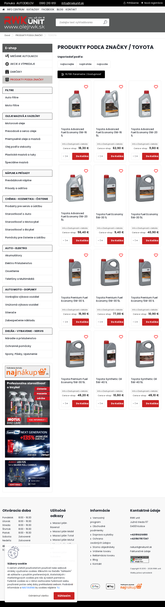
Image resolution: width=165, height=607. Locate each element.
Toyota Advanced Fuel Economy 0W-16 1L (74, 132)
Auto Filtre (11, 97)
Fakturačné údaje (140, 551)
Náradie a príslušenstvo (20, 338)
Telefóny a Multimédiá (19, 279)
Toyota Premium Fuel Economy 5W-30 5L (74, 380)
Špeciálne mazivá (16, 162)
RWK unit (135, 517)
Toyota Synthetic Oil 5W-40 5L (144, 380)
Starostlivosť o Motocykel (22, 222)
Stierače (10, 312)
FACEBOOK (48, 9)
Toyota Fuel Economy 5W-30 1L (109, 216)
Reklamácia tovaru (104, 555)
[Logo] (24, 22)
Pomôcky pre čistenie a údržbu (25, 237)
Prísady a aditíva (16, 188)
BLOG (60, 9)
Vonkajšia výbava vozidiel (22, 297)
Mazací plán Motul (63, 539)
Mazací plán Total (63, 535)
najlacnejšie (67, 64)
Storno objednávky (104, 547)
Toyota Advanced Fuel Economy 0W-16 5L (109, 132)
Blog (95, 559)
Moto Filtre (12, 105)
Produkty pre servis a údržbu (23, 206)
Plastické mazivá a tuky (20, 155)
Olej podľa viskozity (18, 147)
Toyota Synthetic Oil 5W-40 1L (109, 380)
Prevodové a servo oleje (20, 131)
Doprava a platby (103, 534)
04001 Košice (137, 526)
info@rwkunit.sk (73, 3)
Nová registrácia (153, 3)
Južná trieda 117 (139, 522)
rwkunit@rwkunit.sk (141, 547)
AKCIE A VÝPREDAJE (20, 64)
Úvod (7, 35)
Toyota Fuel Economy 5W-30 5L (144, 216)
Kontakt (97, 563)
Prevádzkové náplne (18, 180)
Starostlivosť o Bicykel (19, 229)
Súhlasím (64, 596)
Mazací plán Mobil (63, 531)
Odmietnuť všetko (38, 595)
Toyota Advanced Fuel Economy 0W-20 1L (144, 132)
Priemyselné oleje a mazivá (22, 139)
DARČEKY (13, 72)
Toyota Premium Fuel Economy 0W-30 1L (74, 299)
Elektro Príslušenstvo (18, 263)
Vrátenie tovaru (102, 551)
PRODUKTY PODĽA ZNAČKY (29, 35)
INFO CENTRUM (15, 9)
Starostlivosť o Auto (18, 214)
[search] (105, 23)
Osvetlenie (12, 271)
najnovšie (102, 64)
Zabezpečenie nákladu (20, 320)
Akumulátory (13, 255)
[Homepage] (3, 9)
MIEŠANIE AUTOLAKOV (21, 56)
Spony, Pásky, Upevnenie (21, 354)
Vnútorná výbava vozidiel (21, 305)
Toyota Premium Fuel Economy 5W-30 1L (144, 299)
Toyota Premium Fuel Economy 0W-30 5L (109, 299)
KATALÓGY (33, 9)
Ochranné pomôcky (18, 346)
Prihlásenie (133, 3)
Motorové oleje (15, 123)
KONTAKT (71, 9)
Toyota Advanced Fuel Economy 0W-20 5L (74, 216)
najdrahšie (85, 64)
